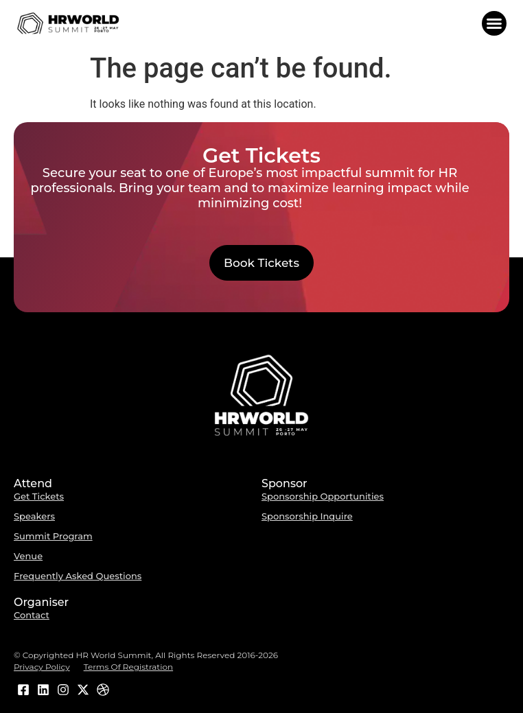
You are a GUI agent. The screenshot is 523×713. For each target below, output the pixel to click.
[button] (494, 23)
